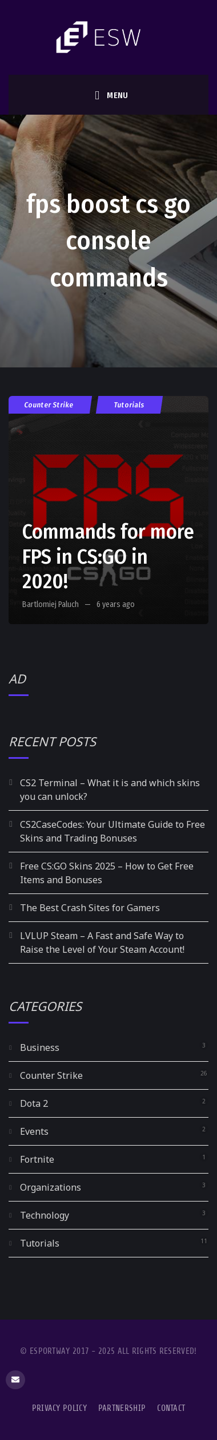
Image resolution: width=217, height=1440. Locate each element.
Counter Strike (49, 405)
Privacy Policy (59, 1408)
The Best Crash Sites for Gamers (90, 907)
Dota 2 (34, 1103)
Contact (171, 1408)
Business (39, 1047)
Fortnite (37, 1159)
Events (34, 1131)
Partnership (122, 1408)
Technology (44, 1215)
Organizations (50, 1187)
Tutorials (129, 405)
